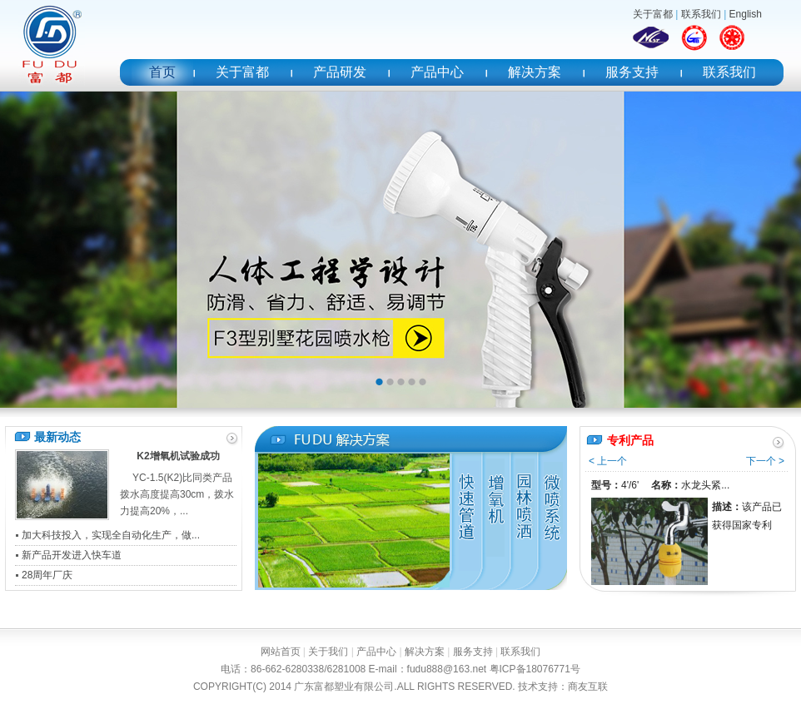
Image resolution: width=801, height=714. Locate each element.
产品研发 (339, 72)
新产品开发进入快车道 (72, 555)
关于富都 (653, 14)
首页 (162, 72)
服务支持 (632, 72)
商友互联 (588, 686)
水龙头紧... (705, 485)
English (745, 14)
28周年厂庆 (47, 575)
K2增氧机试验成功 (178, 456)
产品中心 (437, 72)
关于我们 (328, 651)
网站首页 (281, 651)
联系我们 (701, 14)
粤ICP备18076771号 (535, 669)
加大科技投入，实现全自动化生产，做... (111, 535)
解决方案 (534, 72)
